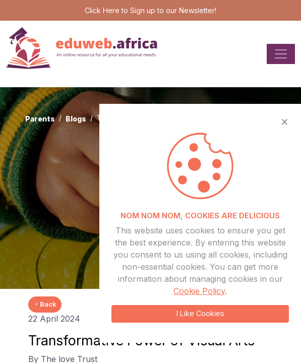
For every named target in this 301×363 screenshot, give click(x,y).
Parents (40, 118)
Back (44, 304)
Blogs (76, 118)
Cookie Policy (199, 291)
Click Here (102, 10)
